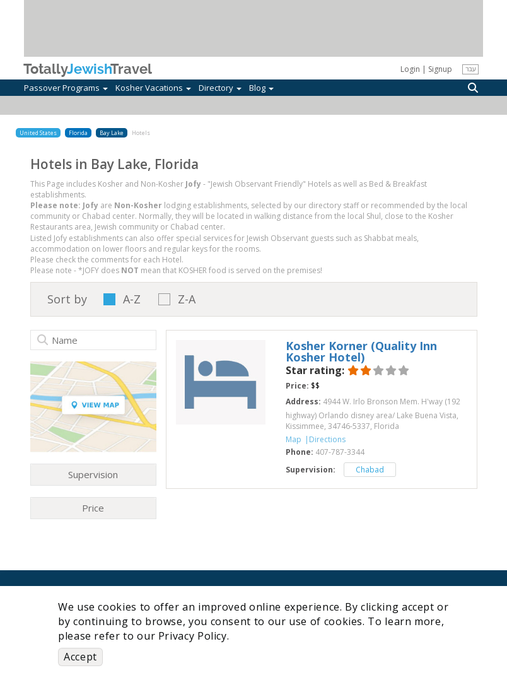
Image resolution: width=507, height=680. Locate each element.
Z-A (186, 299)
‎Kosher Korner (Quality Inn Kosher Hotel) (361, 351)
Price (93, 507)
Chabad (370, 469)
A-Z (132, 299)
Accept (80, 657)
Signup (440, 69)
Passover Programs (66, 87)
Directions (327, 439)
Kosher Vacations (153, 87)
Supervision (93, 474)
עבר (470, 68)
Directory (220, 87)
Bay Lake (112, 133)
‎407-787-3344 (339, 452)
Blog (261, 87)
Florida (78, 133)
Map (293, 439)
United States (38, 133)
